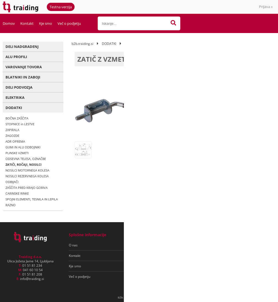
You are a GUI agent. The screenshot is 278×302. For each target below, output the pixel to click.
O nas (73, 245)
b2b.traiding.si (82, 43)
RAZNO (11, 205)
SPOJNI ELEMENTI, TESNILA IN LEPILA (32, 199)
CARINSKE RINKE (17, 193)
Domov (9, 23)
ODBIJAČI (12, 182)
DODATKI (14, 107)
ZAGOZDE (12, 136)
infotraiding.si (32, 278)
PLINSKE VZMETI (17, 153)
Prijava (265, 6)
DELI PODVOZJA (19, 87)
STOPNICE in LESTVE (20, 124)
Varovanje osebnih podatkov (156, 255)
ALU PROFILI (16, 56)
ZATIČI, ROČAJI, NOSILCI (24, 164)
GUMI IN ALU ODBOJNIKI (23, 147)
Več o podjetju (69, 23)
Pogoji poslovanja (148, 245)
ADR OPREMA (15, 141)
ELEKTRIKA (15, 97)
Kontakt (27, 23)
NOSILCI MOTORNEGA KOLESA (27, 170)
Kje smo (45, 23)
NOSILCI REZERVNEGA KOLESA (27, 176)
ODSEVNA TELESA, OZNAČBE (26, 159)
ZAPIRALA (12, 130)
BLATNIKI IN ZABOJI (23, 77)
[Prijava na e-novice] (251, 245)
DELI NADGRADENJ (22, 46)
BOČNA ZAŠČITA (17, 118)
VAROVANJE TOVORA (24, 66)
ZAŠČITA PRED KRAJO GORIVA (27, 188)
